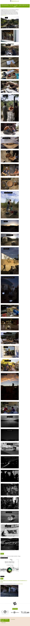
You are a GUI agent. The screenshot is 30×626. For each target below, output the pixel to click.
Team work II (5, 403)
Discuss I (5, 95)
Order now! (2, 576)
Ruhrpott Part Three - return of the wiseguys (10, 539)
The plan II (5, 70)
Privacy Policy (13, 619)
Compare (8, 151)
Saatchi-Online (4, 622)
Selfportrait (6, 248)
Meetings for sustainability (6, 498)
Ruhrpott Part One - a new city (9, 457)
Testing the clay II (7, 333)
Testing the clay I (6, 138)
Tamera (8, 9)
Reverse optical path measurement (8, 277)
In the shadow (4, 374)
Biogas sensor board (5, 306)
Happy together (7, 360)
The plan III (6, 58)
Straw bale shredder (8, 192)
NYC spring (10, 471)
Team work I (10, 124)
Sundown (5, 221)
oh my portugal (9, 430)
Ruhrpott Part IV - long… (19, 583)
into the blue (8, 512)
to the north (10, 416)
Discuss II (7, 165)
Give (6, 17)
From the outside (6, 31)
